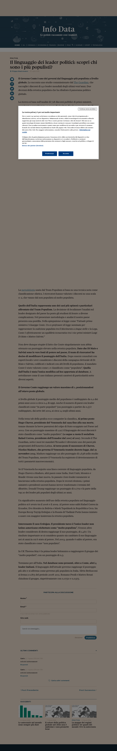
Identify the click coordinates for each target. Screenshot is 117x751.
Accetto (66, 153)
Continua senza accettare (87, 109)
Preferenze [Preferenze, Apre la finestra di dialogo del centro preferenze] (49, 153)
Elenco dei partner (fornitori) (32, 146)
